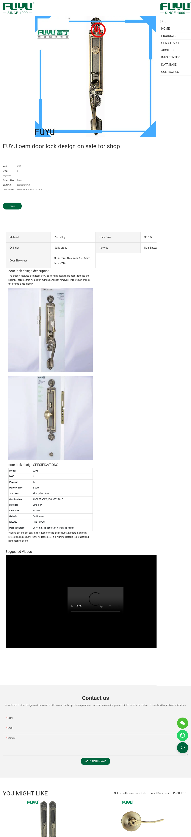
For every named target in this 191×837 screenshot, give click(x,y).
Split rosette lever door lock (130, 793)
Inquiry (12, 206)
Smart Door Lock (159, 793)
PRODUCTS (179, 793)
